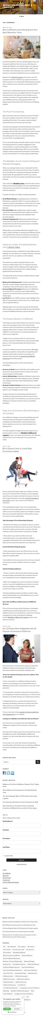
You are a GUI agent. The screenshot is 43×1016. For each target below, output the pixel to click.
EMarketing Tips (32, 973)
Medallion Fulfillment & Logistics (18, 617)
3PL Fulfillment (11, 946)
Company (6, 830)
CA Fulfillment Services (19, 964)
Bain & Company (17, 77)
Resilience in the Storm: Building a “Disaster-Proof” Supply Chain (20, 921)
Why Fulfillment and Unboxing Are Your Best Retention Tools (19, 925)
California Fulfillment (33, 964)
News (32, 991)
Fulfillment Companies (21, 976)
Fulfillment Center (8, 976)
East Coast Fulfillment (28, 967)
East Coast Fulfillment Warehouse (12, 970)
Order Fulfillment (8, 994)
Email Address (8, 821)
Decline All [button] (17, 1009)
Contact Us (6, 880)
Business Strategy (29, 961)
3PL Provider (7, 949)
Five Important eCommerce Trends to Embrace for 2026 (20, 802)
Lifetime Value (13, 247)
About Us (6, 875)
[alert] (12, 1005)
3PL (4, 946)
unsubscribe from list (21, 864)
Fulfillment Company (9, 979)
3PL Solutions (7, 952)
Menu (21, 16)
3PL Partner (31, 946)
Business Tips (7, 964)
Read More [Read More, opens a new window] (13, 1006)
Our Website (6, 873)
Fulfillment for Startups (23, 979)
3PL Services (30, 949)
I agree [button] (7, 1009)
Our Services (7, 878)
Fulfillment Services (20, 982)
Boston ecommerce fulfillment (11, 955)
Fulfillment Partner (8, 982)
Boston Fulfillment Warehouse (11, 958)
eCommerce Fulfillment (30, 970)
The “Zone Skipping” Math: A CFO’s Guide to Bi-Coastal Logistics (20, 928)
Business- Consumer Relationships (12, 961)
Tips (27, 997)
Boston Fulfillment (27, 955)
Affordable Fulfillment (19, 952)
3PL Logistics (22, 946)
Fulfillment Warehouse (9, 985)
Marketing (6, 991)
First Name (6, 838)
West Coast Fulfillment (24, 999)
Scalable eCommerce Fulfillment (24, 994)
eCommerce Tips (8, 973)
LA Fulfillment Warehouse (10, 988)
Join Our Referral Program (11, 882)
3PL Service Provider (18, 949)
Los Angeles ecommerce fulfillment (29, 988)
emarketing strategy (20, 973)
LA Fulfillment (21, 985)
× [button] (22, 998)
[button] (12, 1012)
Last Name (6, 847)
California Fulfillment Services (11, 967)
